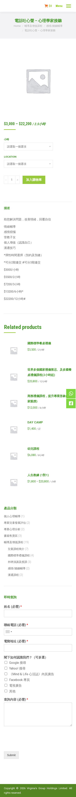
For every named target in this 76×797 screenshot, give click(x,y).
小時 (6, 139)
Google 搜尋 (17, 663)
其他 (12, 691)
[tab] (38, 206)
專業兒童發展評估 (15, 522)
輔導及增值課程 (13, 542)
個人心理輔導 (12, 516)
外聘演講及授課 (17, 561)
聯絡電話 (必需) (16, 625)
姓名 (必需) (13, 607)
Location (10, 156)
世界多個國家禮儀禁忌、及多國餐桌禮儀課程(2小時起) (49, 372)
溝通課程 (13, 574)
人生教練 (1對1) (38, 475)
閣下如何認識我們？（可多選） (26, 657)
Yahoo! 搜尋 (17, 668)
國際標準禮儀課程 (19, 555)
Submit (11, 755)
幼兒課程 (33, 449)
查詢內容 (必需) (16, 699)
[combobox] (8, 631)
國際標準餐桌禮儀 (39, 343)
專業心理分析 (12, 529)
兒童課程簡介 (16, 548)
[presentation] (33, 745)
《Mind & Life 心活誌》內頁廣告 (31, 674)
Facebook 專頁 (19, 680)
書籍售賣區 (11, 535)
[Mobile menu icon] (68, 6)
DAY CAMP (35, 422)
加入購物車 (34, 180)
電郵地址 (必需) (16, 641)
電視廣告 (15, 685)
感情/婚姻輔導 (16, 568)
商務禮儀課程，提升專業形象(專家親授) (48, 398)
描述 (7, 208)
